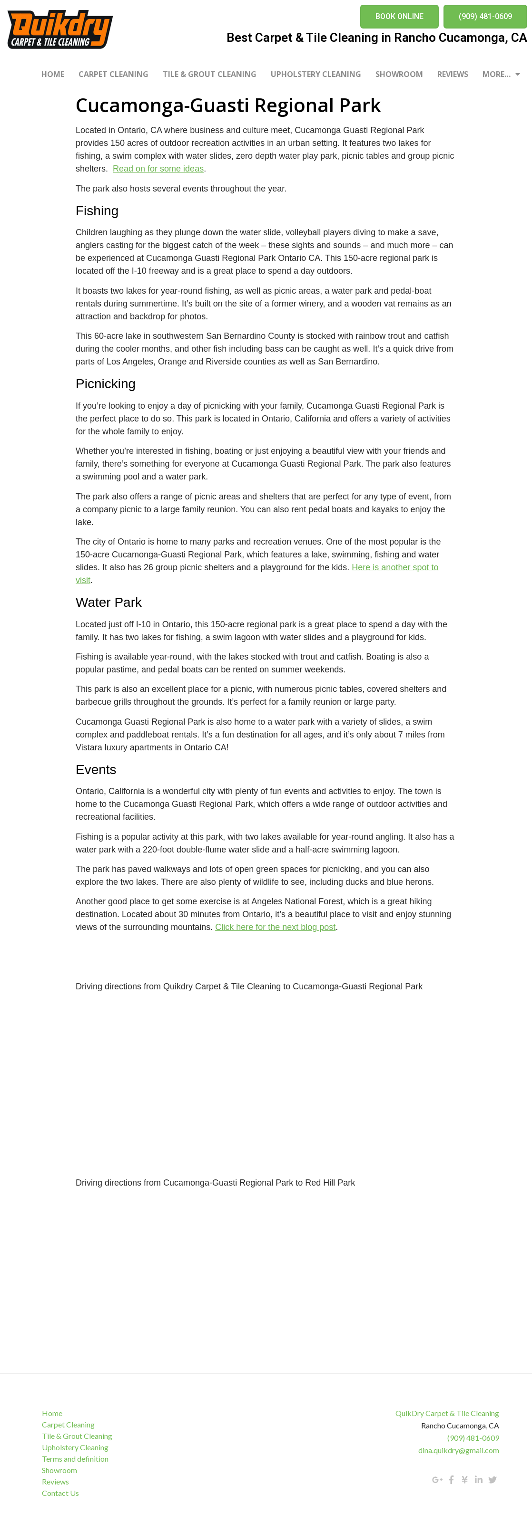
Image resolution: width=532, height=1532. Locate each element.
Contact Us (60, 1492)
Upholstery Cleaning (316, 74)
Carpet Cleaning (113, 74)
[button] (399, 17)
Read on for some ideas (158, 168)
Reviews (452, 74)
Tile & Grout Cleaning (209, 74)
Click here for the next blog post (275, 927)
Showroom (399, 74)
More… (501, 74)
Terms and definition (75, 1458)
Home (52, 74)
